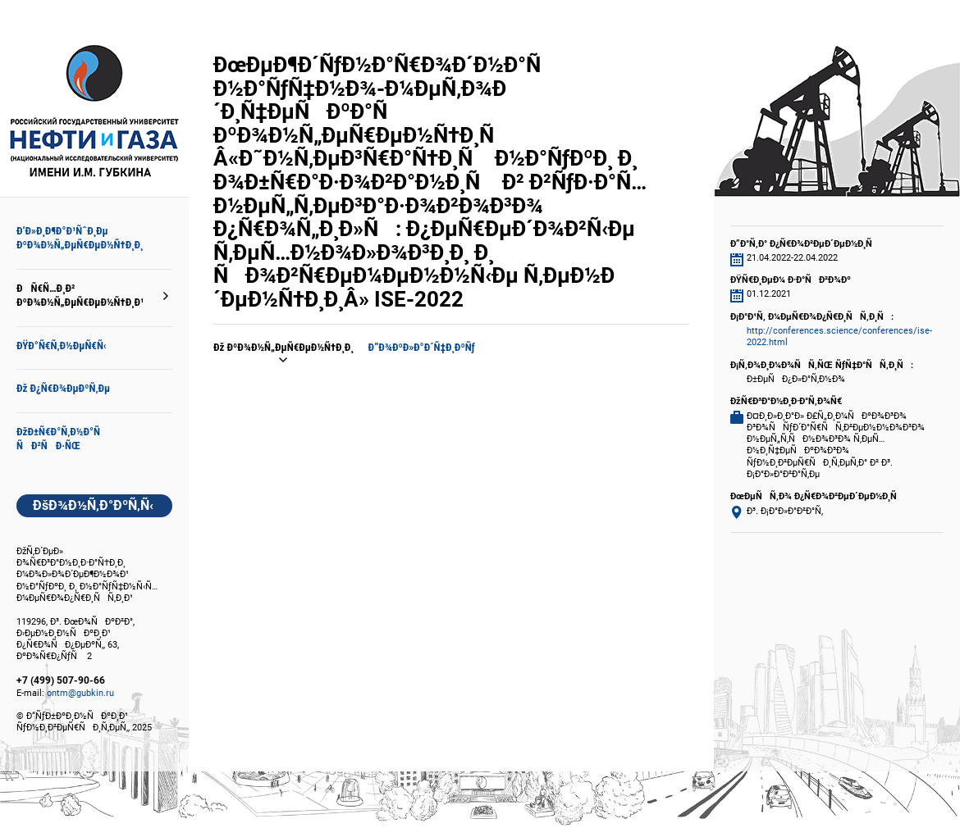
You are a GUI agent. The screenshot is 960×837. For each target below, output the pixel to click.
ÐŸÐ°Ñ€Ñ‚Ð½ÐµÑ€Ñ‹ (61, 345)
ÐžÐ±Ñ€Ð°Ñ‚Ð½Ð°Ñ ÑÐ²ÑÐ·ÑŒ (62, 438)
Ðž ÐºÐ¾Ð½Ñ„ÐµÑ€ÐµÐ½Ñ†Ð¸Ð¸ (283, 347)
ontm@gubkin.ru (80, 693)
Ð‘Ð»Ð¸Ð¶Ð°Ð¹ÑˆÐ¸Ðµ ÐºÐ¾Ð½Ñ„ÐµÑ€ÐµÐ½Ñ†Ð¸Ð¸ (79, 238)
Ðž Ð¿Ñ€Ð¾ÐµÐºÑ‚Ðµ (63, 388)
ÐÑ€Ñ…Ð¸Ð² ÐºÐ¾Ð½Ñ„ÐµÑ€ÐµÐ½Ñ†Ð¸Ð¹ (80, 295)
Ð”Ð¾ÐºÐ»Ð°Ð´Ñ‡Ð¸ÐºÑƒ (421, 347)
